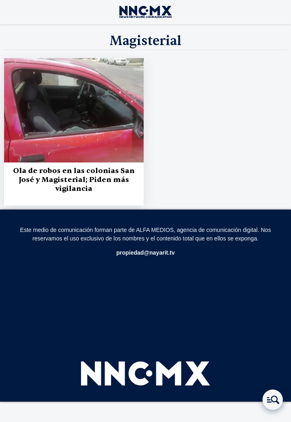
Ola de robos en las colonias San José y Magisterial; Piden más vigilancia (74, 179)
